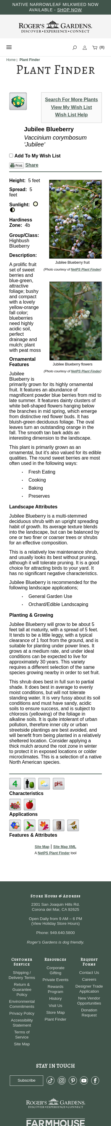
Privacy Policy (22, 1013)
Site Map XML (64, 847)
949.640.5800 (62, 932)
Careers (89, 979)
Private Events (56, 979)
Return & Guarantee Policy (21, 989)
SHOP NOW (69, 9)
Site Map (42, 847)
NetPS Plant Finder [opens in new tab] (54, 853)
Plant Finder (55, 1019)
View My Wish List (71, 107)
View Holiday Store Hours (55, 923)
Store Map (55, 1012)
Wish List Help (71, 114)
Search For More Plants (71, 99)
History (55, 998)
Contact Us (89, 972)
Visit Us (55, 1005)
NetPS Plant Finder (85, 269)
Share (31, 165)
